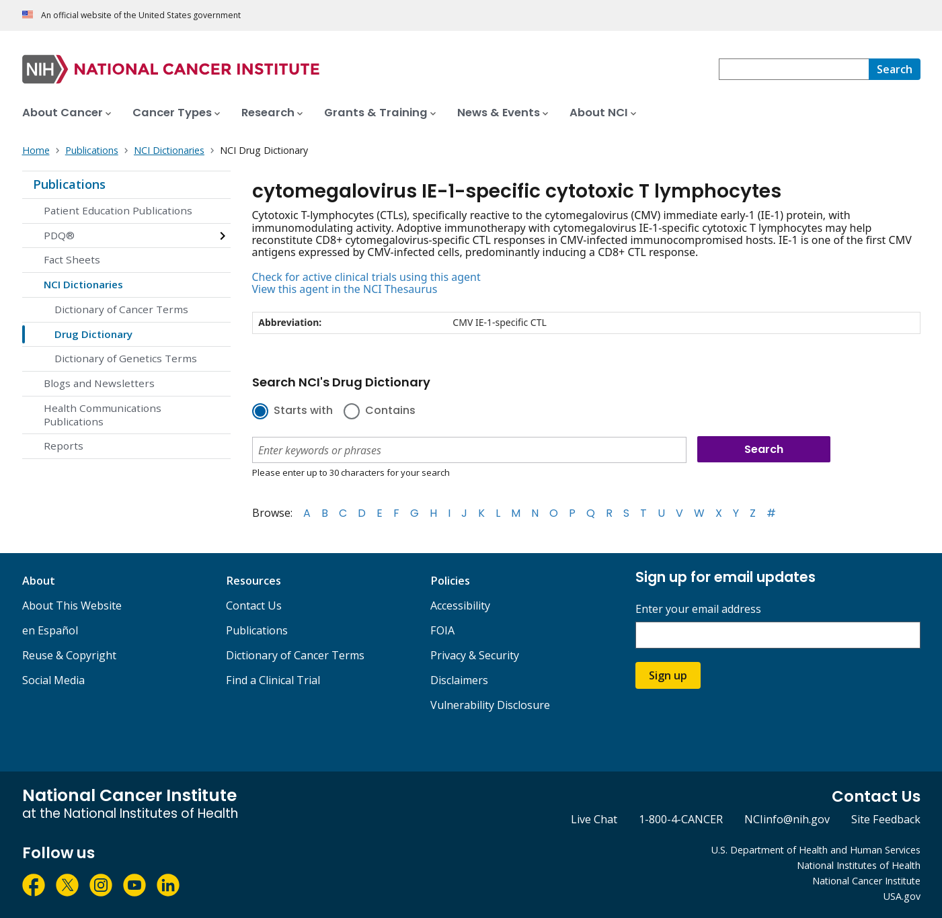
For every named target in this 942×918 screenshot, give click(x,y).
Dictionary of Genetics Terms (125, 358)
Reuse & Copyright (69, 655)
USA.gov (902, 896)
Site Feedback (885, 819)
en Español (50, 630)
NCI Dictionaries (83, 284)
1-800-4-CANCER (681, 819)
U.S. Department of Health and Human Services (815, 849)
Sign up (668, 675)
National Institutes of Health (858, 865)
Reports (63, 445)
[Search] (894, 69)
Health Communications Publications (102, 414)
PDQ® (59, 235)
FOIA (442, 630)
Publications (69, 184)
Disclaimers (459, 680)
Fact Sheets (72, 259)
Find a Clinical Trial (273, 680)
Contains (390, 411)
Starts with (303, 411)
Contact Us (254, 605)
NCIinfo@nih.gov (787, 819)
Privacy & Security (474, 655)
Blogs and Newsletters (99, 383)
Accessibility (460, 605)
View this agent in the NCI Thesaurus (345, 289)
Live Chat (594, 819)
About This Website (72, 605)
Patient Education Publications (118, 210)
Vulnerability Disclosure (490, 705)
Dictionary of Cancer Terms (121, 309)
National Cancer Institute (866, 880)
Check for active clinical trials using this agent (366, 277)
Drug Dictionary (93, 334)
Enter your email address (698, 609)
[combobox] (794, 69)
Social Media (53, 680)
